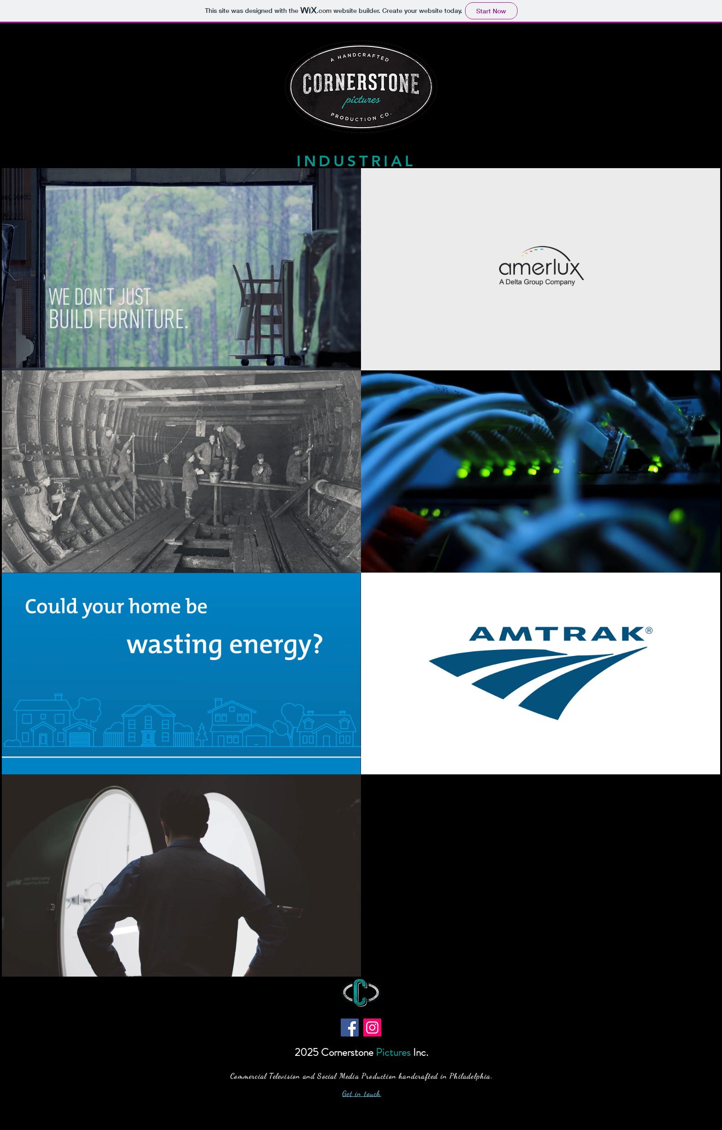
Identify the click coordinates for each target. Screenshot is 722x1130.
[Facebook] (350, 1027)
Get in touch (361, 1093)
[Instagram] (372, 1027)
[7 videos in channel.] (361, 572)
